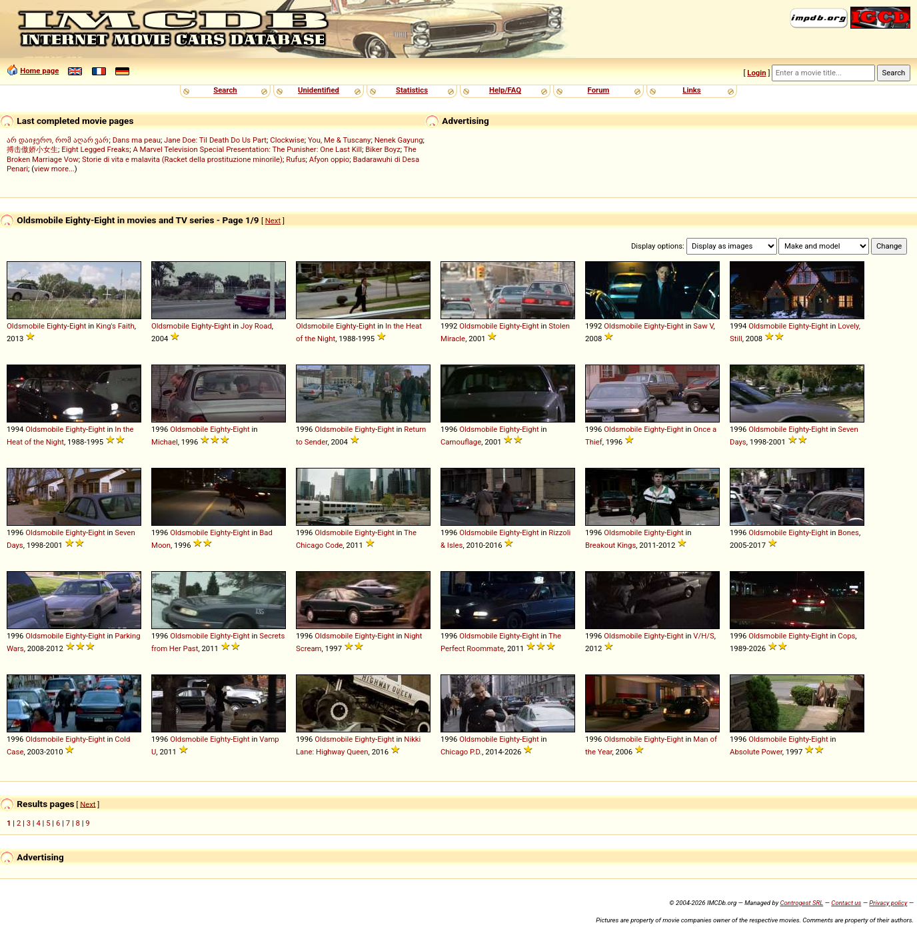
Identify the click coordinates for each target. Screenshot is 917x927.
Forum (599, 90)
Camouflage (461, 442)
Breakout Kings (610, 545)
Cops (846, 635)
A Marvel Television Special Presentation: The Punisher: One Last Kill (247, 149)
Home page (39, 70)
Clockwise (287, 140)
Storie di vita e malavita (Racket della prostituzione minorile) (182, 159)
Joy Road (256, 326)
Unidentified (318, 90)
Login (756, 72)
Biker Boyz (383, 149)
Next (273, 220)
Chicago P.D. (461, 751)
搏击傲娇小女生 (32, 149)
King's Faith (115, 326)
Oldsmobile (26, 326)
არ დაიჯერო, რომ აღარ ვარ (58, 140)
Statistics (412, 90)
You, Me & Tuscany (339, 140)
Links (691, 90)
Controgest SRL (801, 902)
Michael (164, 442)
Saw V (703, 326)
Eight (78, 326)
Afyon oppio (329, 159)
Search (225, 90)
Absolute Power (756, 751)
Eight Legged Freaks (95, 149)
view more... (54, 168)
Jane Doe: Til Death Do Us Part (215, 140)
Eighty (57, 326)
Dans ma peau (137, 140)
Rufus (295, 159)
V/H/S (703, 635)
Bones (848, 532)
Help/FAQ (505, 90)
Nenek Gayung (399, 140)
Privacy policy (888, 902)
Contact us (846, 902)
